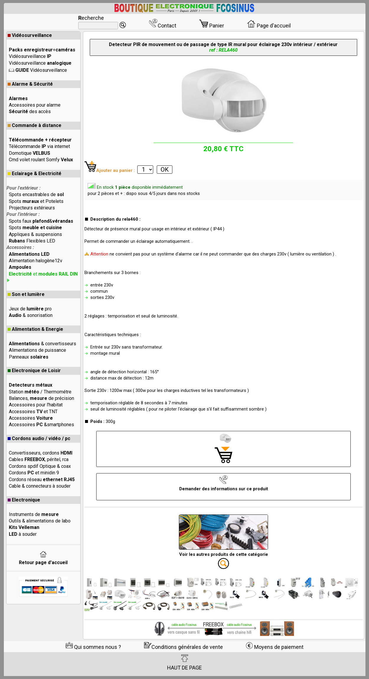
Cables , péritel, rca (38, 459)
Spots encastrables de (36, 194)
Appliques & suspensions (35, 234)
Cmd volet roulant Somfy (41, 159)
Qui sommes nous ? (93, 647)
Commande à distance (34, 125)
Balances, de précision (41, 398)
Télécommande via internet (39, 146)
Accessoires (31, 418)
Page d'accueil (269, 25)
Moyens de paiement (274, 647)
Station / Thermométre (40, 392)
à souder (23, 534)
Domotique (29, 153)
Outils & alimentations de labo (40, 521)
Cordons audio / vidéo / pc (39, 438)
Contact (162, 25)
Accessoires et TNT (33, 411)
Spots (35, 227)
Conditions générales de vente (183, 647)
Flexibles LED (32, 241)
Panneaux (28, 357)
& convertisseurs (42, 343)
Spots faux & (41, 221)
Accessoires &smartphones (41, 424)
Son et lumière (26, 294)
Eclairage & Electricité (34, 173)
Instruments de (34, 514)
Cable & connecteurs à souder (40, 486)
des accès (30, 111)
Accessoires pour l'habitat (36, 405)
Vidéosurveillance (30, 35)
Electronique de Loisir (34, 370)
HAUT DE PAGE (184, 662)
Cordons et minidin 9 (34, 473)
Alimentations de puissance (37, 350)
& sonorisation (31, 315)
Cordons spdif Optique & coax (40, 466)
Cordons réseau (42, 479)
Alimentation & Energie (35, 329)
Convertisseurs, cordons (40, 453)
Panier (211, 25)
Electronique (24, 500)
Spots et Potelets (36, 201)
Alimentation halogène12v (35, 260)
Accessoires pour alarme (35, 105)
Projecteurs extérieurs (32, 208)
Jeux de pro (30, 309)
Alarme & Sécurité (30, 84)
